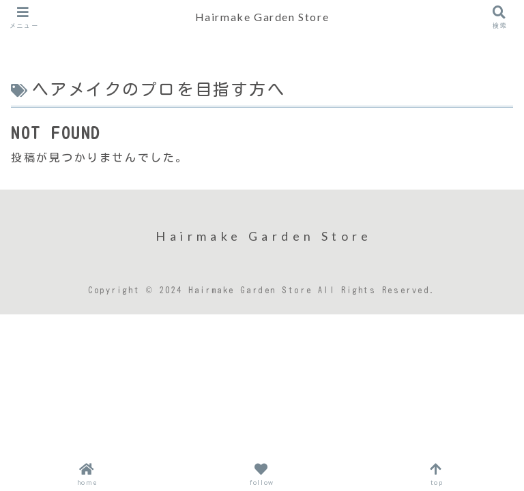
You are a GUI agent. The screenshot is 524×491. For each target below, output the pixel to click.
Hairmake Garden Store (262, 16)
